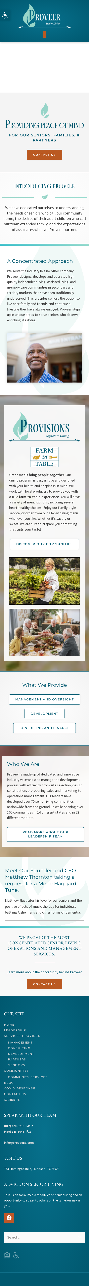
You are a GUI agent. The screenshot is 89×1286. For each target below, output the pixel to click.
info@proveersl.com (19, 1143)
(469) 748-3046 (14, 1131)
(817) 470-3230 (14, 1126)
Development (21, 1054)
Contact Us (15, 1094)
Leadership (15, 1030)
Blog (9, 1083)
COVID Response (19, 1088)
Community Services (28, 1077)
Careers (12, 1099)
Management (20, 1042)
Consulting (19, 1048)
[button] (5, 15)
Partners (17, 1059)
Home (9, 1024)
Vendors (16, 1065)
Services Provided (22, 1036)
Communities (16, 1071)
